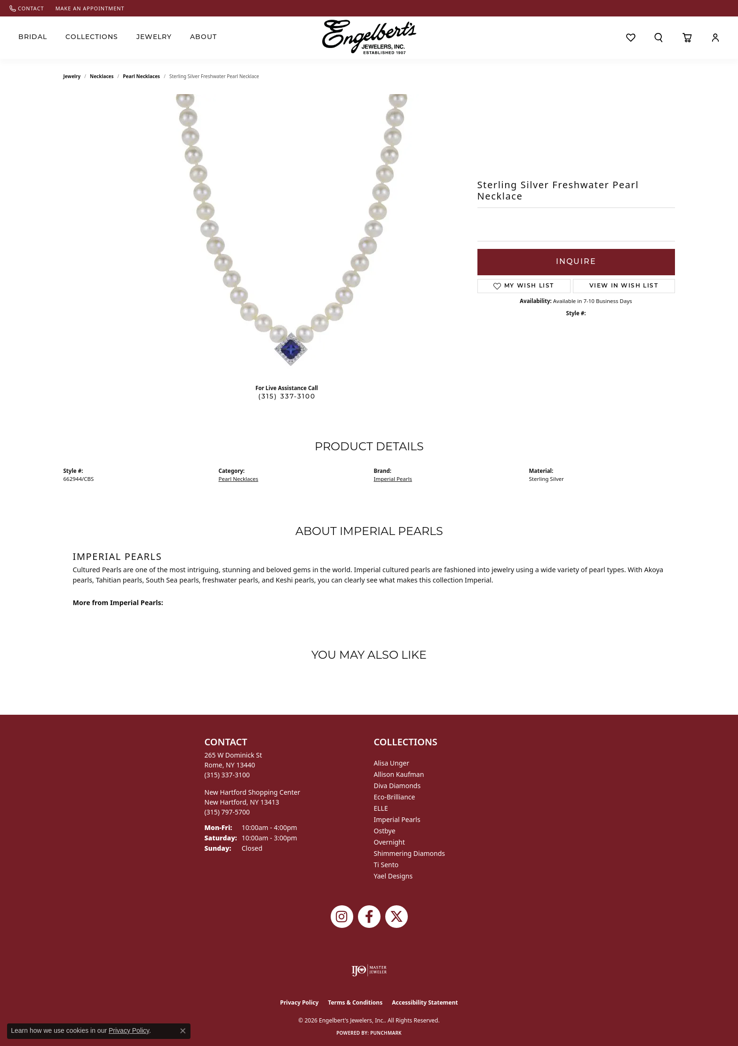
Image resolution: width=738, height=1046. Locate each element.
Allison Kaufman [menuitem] (399, 774)
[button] (659, 37)
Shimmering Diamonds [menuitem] (409, 853)
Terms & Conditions (355, 1002)
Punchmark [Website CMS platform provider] (386, 1033)
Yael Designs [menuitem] (393, 875)
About (203, 37)
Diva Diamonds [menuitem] (397, 785)
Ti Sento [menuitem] (386, 864)
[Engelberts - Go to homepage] (369, 37)
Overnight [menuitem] (389, 842)
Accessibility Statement (425, 1002)
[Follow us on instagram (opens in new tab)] (342, 916)
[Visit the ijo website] (369, 970)
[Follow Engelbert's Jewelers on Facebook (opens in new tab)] (369, 916)
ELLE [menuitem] (381, 808)
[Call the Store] (227, 774)
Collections (91, 37)
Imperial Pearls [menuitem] (397, 819)
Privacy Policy (299, 1002)
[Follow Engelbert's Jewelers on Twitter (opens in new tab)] (396, 916)
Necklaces (102, 76)
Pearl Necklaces (141, 76)
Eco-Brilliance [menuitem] (394, 796)
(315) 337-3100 (287, 397)
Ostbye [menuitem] (385, 830)
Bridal (32, 37)
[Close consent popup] (183, 1031)
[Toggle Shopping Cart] (687, 37)
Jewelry (154, 37)
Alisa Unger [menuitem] (392, 763)
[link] (26, 8)
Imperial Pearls (393, 478)
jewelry (72, 76)
